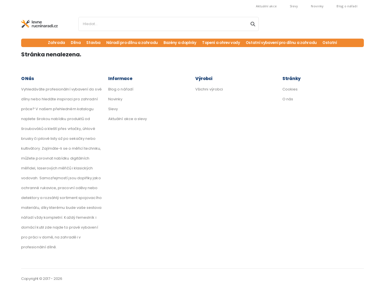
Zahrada (53, 43)
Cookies (290, 89)
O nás (287, 99)
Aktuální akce (266, 6)
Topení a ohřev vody (221, 43)
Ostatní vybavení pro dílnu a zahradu (283, 43)
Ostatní (333, 43)
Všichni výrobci (209, 89)
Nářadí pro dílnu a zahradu (129, 43)
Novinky (317, 6)
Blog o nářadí (347, 6)
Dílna (72, 43)
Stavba (90, 43)
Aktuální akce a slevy (127, 118)
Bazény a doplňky (178, 43)
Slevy (294, 6)
